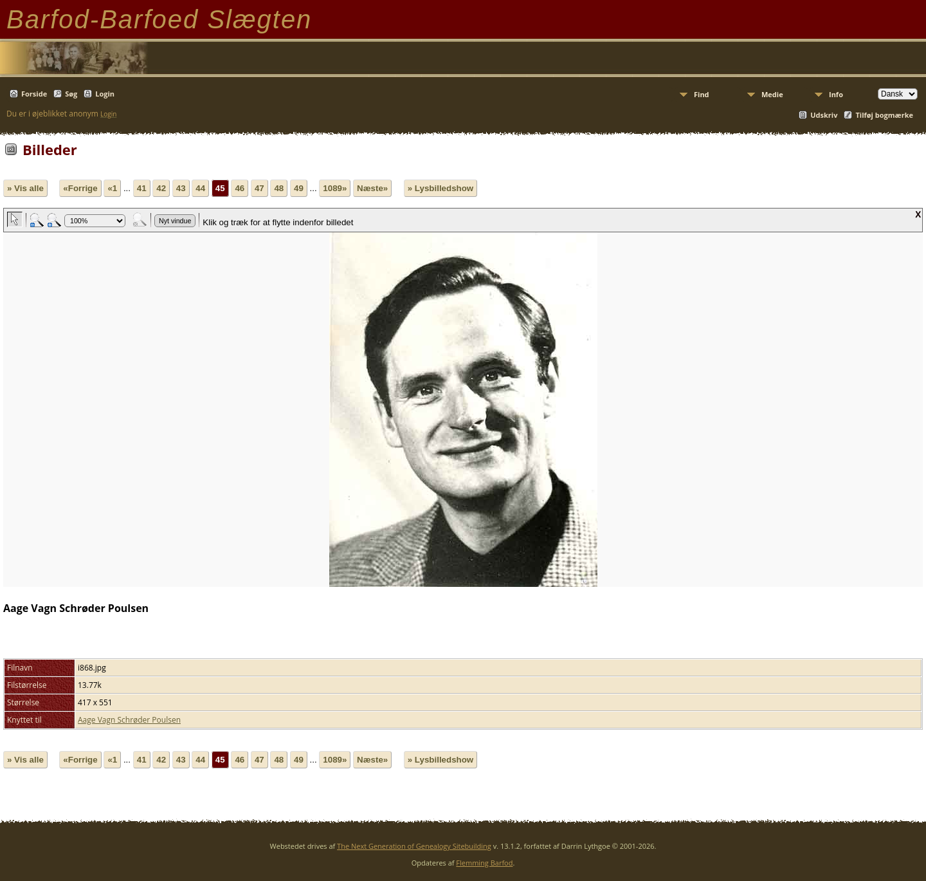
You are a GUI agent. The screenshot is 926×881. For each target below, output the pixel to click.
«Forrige (80, 188)
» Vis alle (25, 188)
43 (181, 188)
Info (836, 94)
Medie (772, 94)
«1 (112, 188)
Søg (71, 93)
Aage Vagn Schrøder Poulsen (129, 719)
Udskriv (823, 115)
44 (200, 188)
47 (259, 188)
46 (239, 188)
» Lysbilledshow (440, 188)
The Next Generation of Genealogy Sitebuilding (414, 846)
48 (279, 188)
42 (161, 188)
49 (299, 188)
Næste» (372, 188)
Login (104, 93)
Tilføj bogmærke (884, 115)
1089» (335, 188)
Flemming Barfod (484, 862)
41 (142, 188)
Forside (34, 93)
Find (701, 94)
